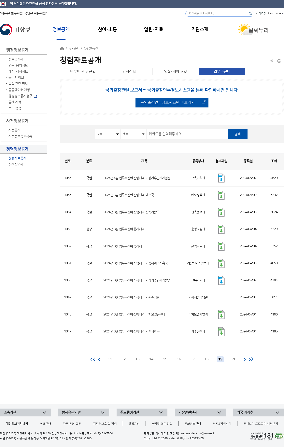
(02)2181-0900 (82, 438)
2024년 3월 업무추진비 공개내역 (123, 229)
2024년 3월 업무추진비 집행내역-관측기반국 (131, 212)
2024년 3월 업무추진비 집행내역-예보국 (128, 195)
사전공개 (14, 130)
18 (206, 359)
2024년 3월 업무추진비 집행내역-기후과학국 (131, 331)
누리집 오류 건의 (161, 424)
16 (179, 359)
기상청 (15, 29)
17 (193, 359)
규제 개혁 (14, 102)
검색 (238, 134)
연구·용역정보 (18, 65)
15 (165, 359)
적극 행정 (14, 108)
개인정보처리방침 (17, 424)
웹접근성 (134, 424)
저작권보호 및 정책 (105, 424)
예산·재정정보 (18, 71)
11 (110, 359)
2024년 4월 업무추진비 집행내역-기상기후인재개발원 (136, 178)
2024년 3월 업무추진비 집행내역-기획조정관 (131, 297)
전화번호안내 (192, 424)
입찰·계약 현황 (175, 72)
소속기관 (10, 412)
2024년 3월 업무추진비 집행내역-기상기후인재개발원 (136, 280)
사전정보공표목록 (20, 136)
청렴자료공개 (17, 158)
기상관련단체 (187, 412)
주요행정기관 (129, 412)
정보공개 (73, 48)
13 (137, 359)
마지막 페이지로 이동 (250, 359)
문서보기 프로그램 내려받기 (260, 424)
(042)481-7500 (103, 433)
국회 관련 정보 (18, 84)
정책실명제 (15, 164)
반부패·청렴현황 (82, 72)
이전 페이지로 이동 (99, 359)
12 (123, 359)
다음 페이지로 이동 (244, 359)
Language (274, 13)
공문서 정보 (16, 77)
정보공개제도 (17, 59)
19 (220, 359)
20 (234, 359)
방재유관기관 (71, 412)
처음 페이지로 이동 (93, 359)
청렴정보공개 (91, 48)
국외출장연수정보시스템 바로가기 (167, 102)
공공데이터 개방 (19, 90)
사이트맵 (261, 13)
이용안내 (45, 424)
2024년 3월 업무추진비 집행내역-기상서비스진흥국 (135, 263)
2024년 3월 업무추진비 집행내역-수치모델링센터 (134, 314)
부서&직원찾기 (222, 424)
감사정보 (129, 72)
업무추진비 (222, 72)
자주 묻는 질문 (72, 424)
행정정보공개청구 (20, 96)
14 (151, 359)
